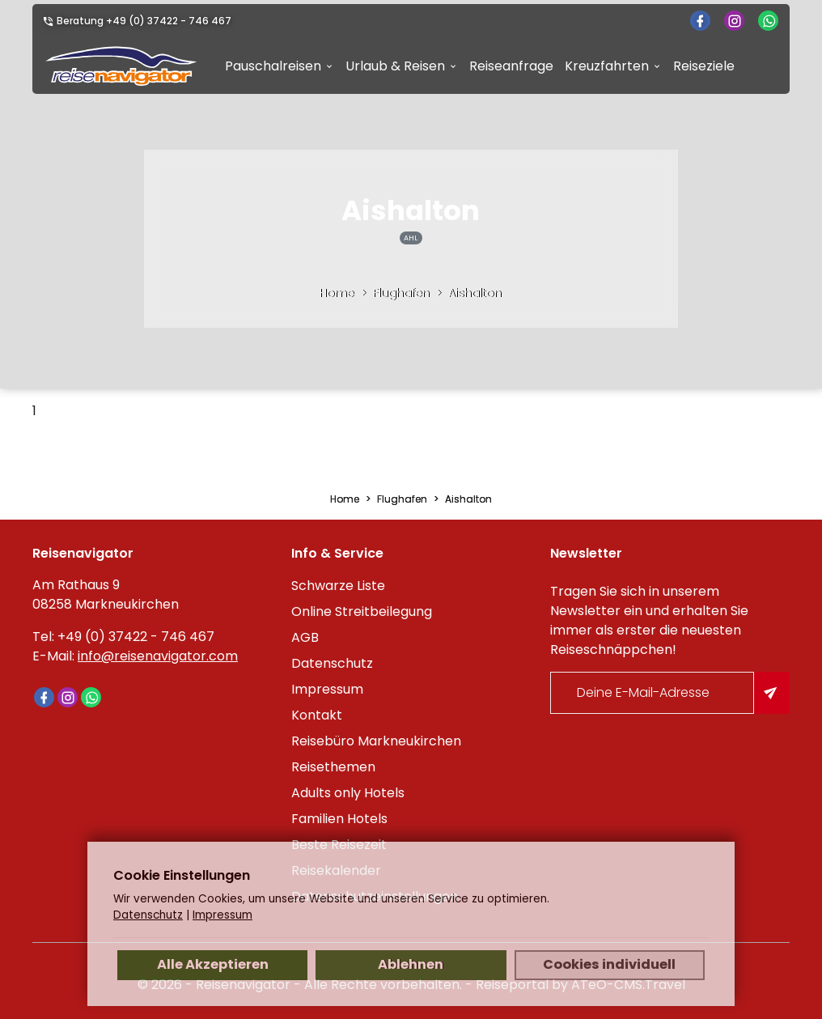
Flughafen (401, 293)
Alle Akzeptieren (213, 964)
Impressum (327, 689)
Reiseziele (704, 66)
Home (337, 293)
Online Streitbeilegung (361, 611)
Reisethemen (333, 767)
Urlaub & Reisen (395, 66)
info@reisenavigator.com (158, 656)
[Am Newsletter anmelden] (772, 693)
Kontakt (316, 715)
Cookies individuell (609, 964)
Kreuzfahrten (607, 66)
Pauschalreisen (273, 66)
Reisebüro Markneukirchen (376, 741)
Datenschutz (332, 663)
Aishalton (475, 293)
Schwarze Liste (338, 585)
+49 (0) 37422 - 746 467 (168, 21)
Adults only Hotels (348, 792)
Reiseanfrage (511, 66)
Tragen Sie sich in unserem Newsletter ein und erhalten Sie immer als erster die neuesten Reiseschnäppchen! (649, 620)
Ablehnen (410, 964)
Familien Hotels (339, 818)
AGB (305, 637)
